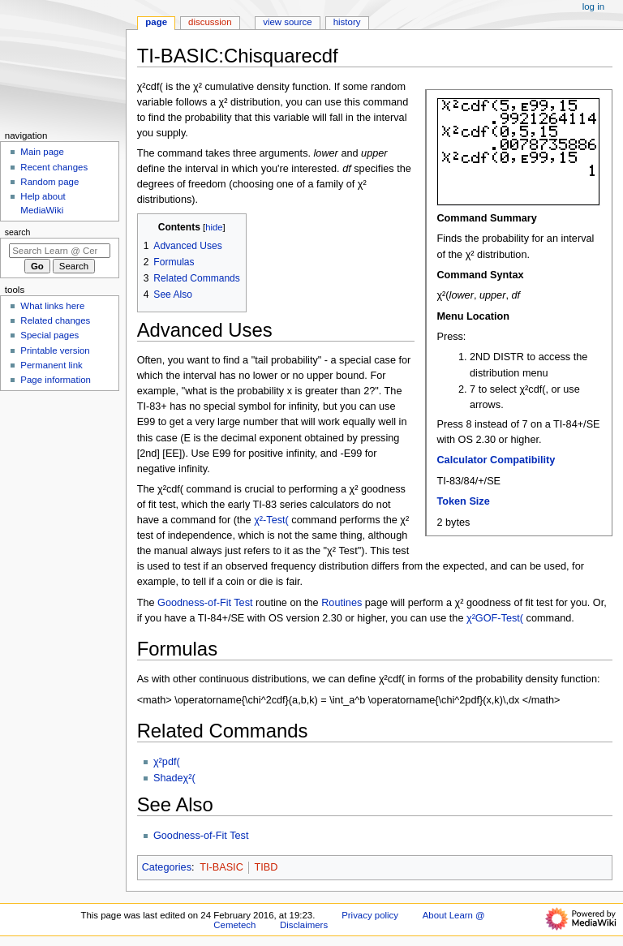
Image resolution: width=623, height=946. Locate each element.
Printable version (54, 350)
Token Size (462, 501)
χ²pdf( (166, 762)
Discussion (209, 22)
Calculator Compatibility (495, 460)
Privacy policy (370, 915)
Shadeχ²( (174, 778)
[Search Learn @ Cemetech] (59, 250)
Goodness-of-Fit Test (205, 602)
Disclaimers (304, 925)
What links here (52, 306)
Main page (42, 152)
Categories (166, 867)
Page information (55, 380)
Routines (341, 602)
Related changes (55, 320)
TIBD (265, 867)
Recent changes (54, 167)
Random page (49, 182)
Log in (593, 6)
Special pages (49, 335)
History (347, 22)
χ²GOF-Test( (494, 618)
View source (287, 22)
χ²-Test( (271, 520)
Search (18, 232)
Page (156, 22)
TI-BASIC (221, 867)
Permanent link (51, 365)
